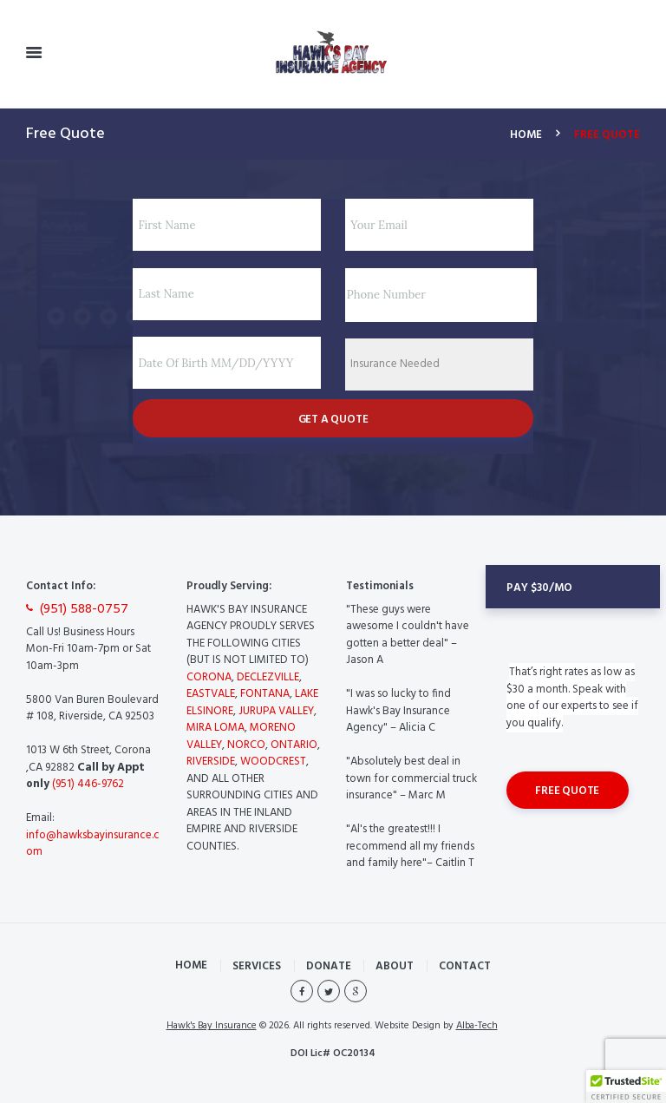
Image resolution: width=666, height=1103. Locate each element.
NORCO (246, 745)
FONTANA (265, 694)
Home (526, 135)
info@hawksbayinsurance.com (93, 844)
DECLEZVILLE (268, 677)
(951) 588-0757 (84, 609)
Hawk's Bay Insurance (211, 1026)
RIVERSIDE (210, 761)
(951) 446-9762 (86, 784)
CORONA (209, 677)
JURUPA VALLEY (276, 711)
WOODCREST (273, 761)
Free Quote (567, 791)
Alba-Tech (477, 1026)
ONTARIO (294, 745)
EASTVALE (210, 694)
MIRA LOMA (215, 728)
